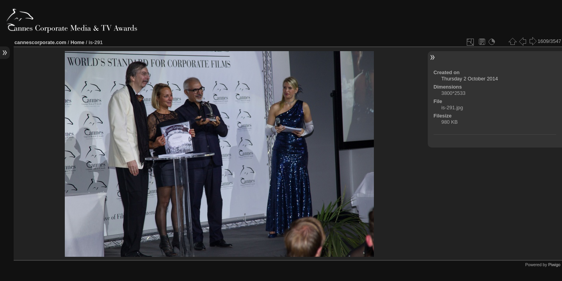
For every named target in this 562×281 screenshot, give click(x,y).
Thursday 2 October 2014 (469, 79)
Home (78, 42)
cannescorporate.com (40, 42)
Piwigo (554, 264)
